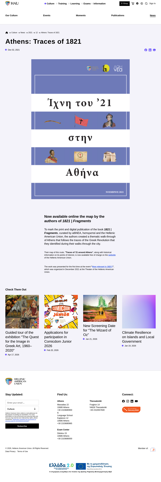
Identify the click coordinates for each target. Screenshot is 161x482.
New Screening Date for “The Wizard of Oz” (99, 330)
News (153, 15)
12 (37, 33)
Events (46, 15)
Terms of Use (22, 451)
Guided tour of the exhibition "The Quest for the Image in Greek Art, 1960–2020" (22, 341)
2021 (30, 33)
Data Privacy (10, 451)
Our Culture (11, 15)
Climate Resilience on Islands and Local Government (138, 336)
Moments (81, 15)
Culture (14, 33)
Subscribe (22, 425)
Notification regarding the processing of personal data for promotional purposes (20, 420)
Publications (117, 15)
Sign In (152, 3)
